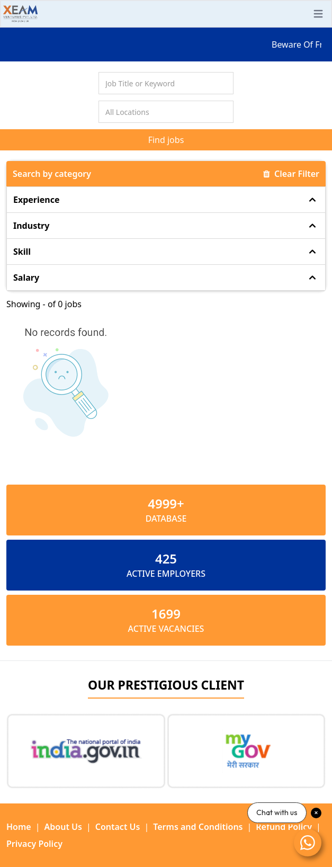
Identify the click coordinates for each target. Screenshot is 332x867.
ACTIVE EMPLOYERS (166, 573)
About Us (63, 827)
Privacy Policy (34, 844)
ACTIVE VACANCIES (166, 628)
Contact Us (117, 827)
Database (166, 518)
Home (18, 827)
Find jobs (166, 140)
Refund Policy (284, 827)
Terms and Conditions (198, 827)
